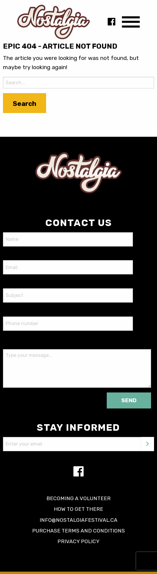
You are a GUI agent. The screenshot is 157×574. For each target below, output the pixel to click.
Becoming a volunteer (78, 498)
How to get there (78, 509)
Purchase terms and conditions (78, 531)
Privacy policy (78, 541)
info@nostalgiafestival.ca (78, 520)
